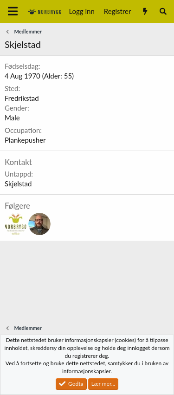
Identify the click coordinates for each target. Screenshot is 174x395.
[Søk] (163, 11)
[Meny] (13, 11)
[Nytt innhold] (144, 11)
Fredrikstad (22, 98)
